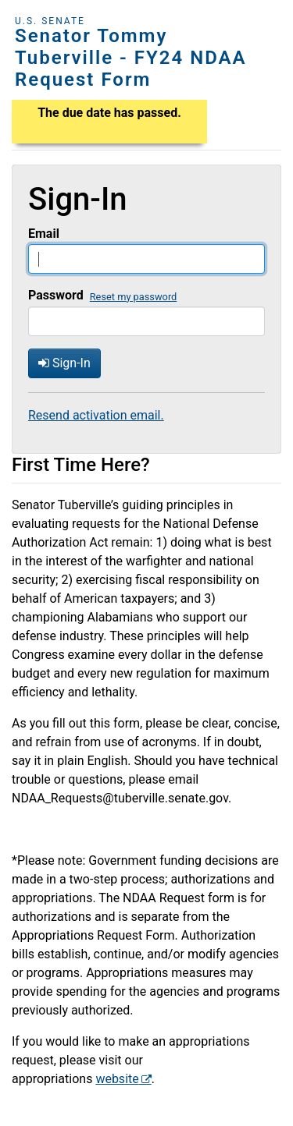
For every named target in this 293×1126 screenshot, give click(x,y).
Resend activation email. (96, 415)
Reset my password (133, 297)
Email (43, 233)
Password (56, 295)
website (116, 1078)
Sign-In (64, 363)
